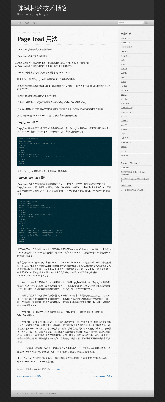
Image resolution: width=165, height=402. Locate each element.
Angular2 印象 (126, 185)
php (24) (124, 116)
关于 (35, 22)
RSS (146, 23)
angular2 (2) (125, 42)
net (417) (124, 99)
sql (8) (123, 134)
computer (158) (126, 47)
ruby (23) (124, 129)
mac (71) (124, 95)
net (58, 369)
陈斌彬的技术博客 (42, 8)
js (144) (123, 81)
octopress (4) (126, 112)
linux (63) (124, 90)
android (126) (126, 38)
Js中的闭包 (125, 167)
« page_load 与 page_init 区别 (29, 376)
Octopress (52, 393)
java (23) (124, 77)
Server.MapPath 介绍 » (103, 376)
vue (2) (123, 151)
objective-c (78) (127, 108)
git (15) (123, 60)
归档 (27, 22)
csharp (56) (125, 51)
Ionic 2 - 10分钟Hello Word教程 (133, 190)
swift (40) (124, 138)
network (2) (125, 103)
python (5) (124, 121)
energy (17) (125, 55)
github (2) (124, 64)
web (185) (124, 155)
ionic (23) (124, 68)
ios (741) (124, 73)
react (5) (124, 125)
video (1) (124, 147)
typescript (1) (126, 142)
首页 (19, 22)
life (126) (124, 86)
